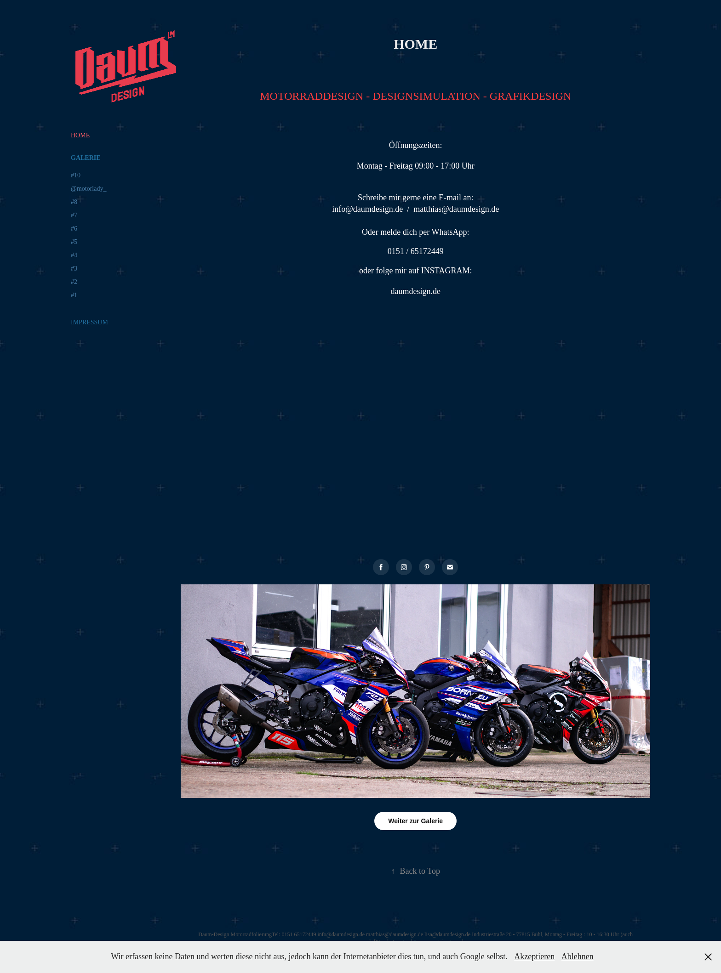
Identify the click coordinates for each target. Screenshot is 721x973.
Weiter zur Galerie (415, 821)
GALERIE (86, 157)
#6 (74, 228)
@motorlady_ (88, 188)
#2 (74, 281)
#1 (74, 295)
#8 (74, 201)
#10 (75, 175)
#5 (74, 241)
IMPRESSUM (89, 322)
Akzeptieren (534, 956)
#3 (74, 268)
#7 (74, 215)
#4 (74, 255)
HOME (80, 135)
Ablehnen (577, 956)
